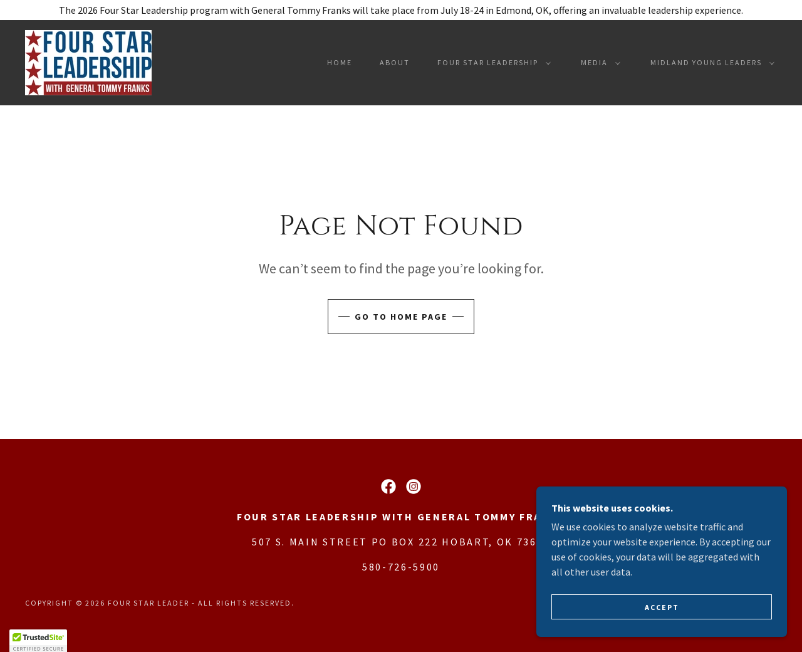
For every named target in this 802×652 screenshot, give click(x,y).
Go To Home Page (401, 316)
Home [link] (339, 62)
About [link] (395, 62)
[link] (88, 61)
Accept (662, 624)
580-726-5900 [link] (401, 566)
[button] (491, 62)
